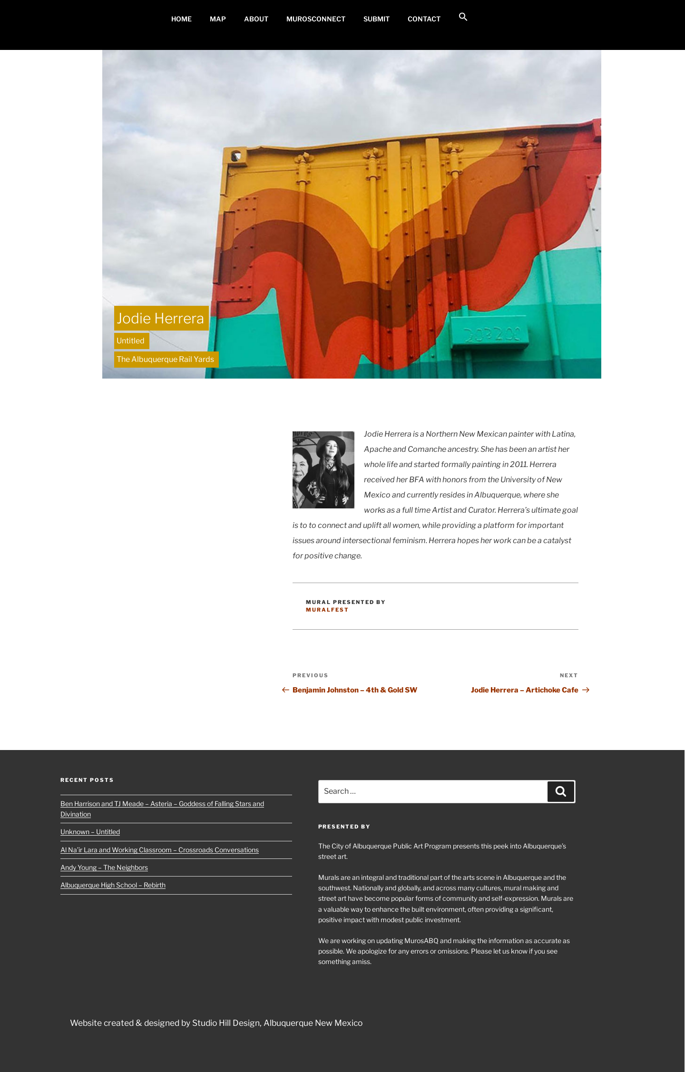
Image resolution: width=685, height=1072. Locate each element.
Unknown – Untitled (90, 832)
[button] (463, 17)
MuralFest (327, 609)
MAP (218, 19)
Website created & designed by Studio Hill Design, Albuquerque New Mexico (216, 1023)
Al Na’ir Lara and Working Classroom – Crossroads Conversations (159, 850)
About (256, 19)
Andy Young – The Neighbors (104, 867)
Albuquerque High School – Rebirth (113, 885)
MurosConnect (315, 19)
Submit (376, 19)
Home (181, 19)
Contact (424, 19)
